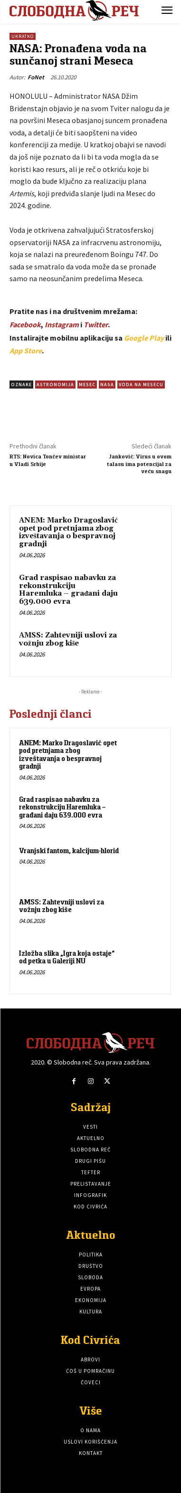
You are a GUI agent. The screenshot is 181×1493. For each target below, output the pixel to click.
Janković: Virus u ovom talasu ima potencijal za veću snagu (139, 463)
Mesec (87, 384)
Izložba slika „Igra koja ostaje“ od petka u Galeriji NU (66, 957)
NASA (107, 384)
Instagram (62, 324)
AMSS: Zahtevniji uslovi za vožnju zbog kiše (68, 639)
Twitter (96, 324)
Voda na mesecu (141, 384)
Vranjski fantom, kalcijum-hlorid (69, 850)
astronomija (55, 384)
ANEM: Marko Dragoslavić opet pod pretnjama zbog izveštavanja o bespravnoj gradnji (68, 532)
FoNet (36, 77)
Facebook (25, 324)
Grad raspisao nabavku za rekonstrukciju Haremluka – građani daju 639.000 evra (68, 589)
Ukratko (23, 36)
